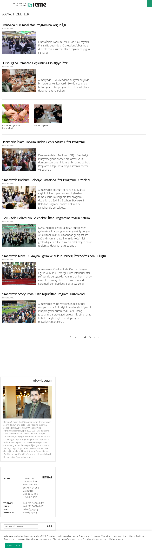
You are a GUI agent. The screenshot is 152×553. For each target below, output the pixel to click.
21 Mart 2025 (8, 183)
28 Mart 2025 (8, 66)
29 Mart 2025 (8, 28)
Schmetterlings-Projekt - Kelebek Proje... (12, 126)
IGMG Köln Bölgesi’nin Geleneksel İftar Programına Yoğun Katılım (46, 218)
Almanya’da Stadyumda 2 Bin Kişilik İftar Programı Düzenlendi (43, 294)
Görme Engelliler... (42, 125)
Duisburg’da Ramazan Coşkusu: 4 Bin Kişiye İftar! (35, 63)
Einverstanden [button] (13, 545)
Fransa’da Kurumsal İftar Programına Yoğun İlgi (34, 25)
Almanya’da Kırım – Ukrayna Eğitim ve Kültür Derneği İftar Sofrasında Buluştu (54, 256)
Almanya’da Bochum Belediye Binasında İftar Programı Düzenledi (46, 180)
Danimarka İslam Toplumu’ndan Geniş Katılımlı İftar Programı (43, 142)
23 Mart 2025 (8, 145)
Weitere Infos (116, 539)
